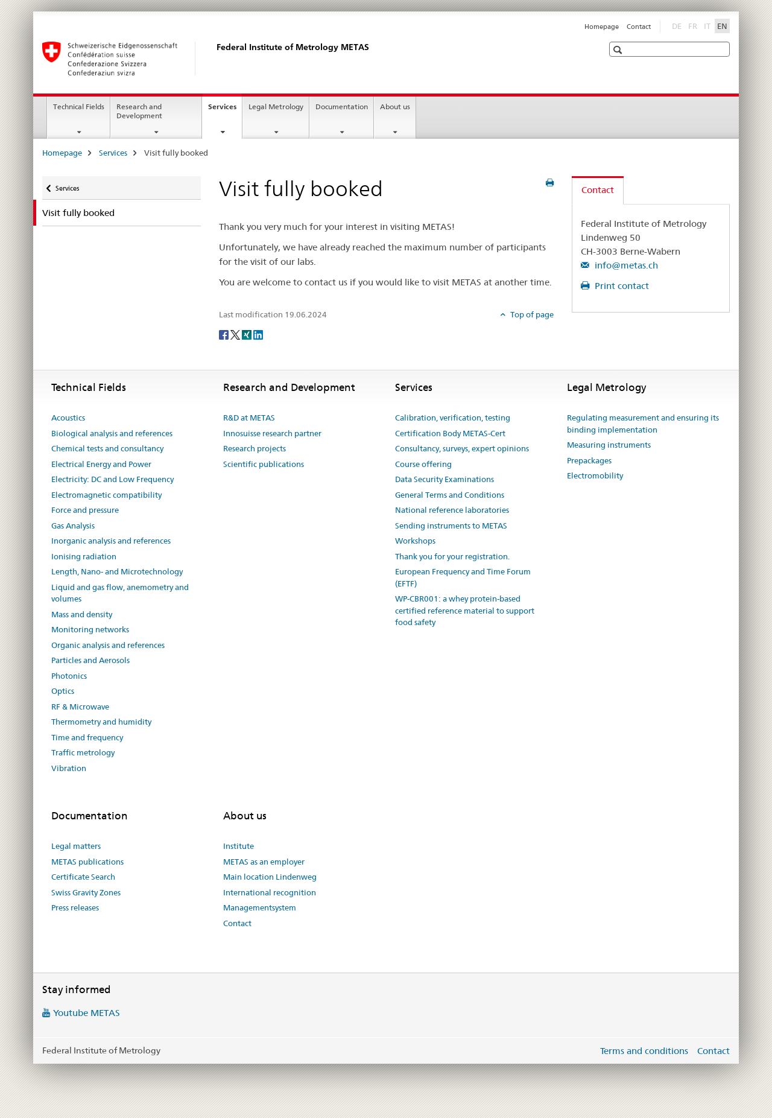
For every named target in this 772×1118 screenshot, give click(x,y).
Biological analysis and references (111, 433)
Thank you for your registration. (452, 556)
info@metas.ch (625, 265)
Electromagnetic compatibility (106, 495)
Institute (238, 846)
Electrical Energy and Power (101, 464)
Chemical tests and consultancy (107, 448)
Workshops (415, 540)
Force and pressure (85, 510)
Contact (639, 26)
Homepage (601, 26)
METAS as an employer (264, 861)
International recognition (269, 892)
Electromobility (595, 475)
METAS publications (87, 861)
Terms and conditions (644, 1050)
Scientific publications (263, 464)
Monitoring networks (90, 629)
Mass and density (81, 614)
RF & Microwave (80, 706)
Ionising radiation (83, 556)
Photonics (69, 676)
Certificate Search (83, 876)
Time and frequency (87, 737)
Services (225, 110)
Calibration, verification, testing (452, 417)
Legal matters (76, 846)
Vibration (68, 768)
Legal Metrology (275, 106)
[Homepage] (214, 58)
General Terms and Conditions (449, 495)
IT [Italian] (708, 25)
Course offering (423, 464)
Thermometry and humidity (101, 721)
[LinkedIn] (258, 334)
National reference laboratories (452, 510)
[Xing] (247, 334)
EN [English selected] (722, 26)
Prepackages (589, 460)
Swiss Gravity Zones (86, 892)
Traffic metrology (83, 752)
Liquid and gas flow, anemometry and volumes (120, 593)
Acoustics (68, 417)
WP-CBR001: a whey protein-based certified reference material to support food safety (464, 610)
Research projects (254, 448)
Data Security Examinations (444, 479)
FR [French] (694, 25)
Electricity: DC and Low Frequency (112, 479)
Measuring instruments (609, 444)
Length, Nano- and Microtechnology (117, 571)
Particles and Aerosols (90, 660)
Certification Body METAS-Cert (450, 433)
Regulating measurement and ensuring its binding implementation (643, 423)
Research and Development (139, 111)
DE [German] (678, 25)
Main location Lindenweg (270, 876)
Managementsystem (259, 907)
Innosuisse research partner (272, 433)
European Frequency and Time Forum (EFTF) (463, 577)
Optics (62, 691)
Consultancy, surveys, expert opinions (462, 448)
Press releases (75, 907)
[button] (619, 49)
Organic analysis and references (108, 645)
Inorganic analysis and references (111, 540)
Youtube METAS (86, 1012)
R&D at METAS (249, 417)
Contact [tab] (597, 189)
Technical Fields (78, 106)
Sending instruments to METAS (451, 525)
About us (395, 106)
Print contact (620, 285)
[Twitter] (236, 334)
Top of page (531, 314)
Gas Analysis (73, 525)
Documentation (341, 106)
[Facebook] (224, 334)
